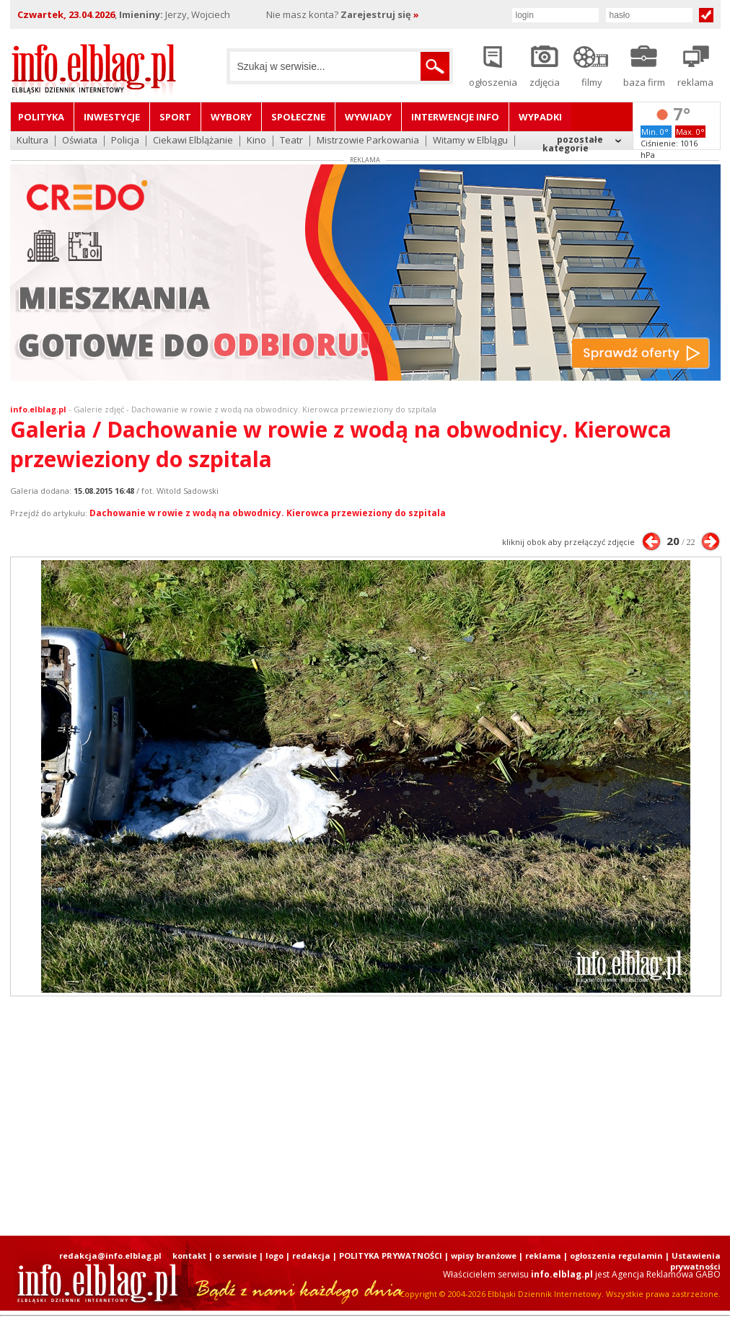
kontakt (189, 1255)
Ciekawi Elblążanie (193, 141)
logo (274, 1255)
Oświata (79, 141)
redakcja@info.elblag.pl (110, 1255)
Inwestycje (112, 116)
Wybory (231, 116)
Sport (175, 116)
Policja (125, 141)
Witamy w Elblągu (470, 141)
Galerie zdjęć (99, 409)
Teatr (291, 141)
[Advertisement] (195, 1116)
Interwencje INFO (455, 116)
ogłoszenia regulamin (616, 1255)
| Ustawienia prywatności (693, 1261)
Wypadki (540, 116)
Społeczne (298, 116)
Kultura (32, 141)
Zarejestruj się (379, 14)
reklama (543, 1255)
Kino (256, 141)
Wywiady (368, 116)
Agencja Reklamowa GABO (666, 1274)
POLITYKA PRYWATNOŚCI (390, 1255)
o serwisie (236, 1255)
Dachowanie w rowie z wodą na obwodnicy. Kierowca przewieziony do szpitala (267, 513)
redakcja (311, 1255)
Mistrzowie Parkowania (368, 141)
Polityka (41, 116)
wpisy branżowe (483, 1255)
